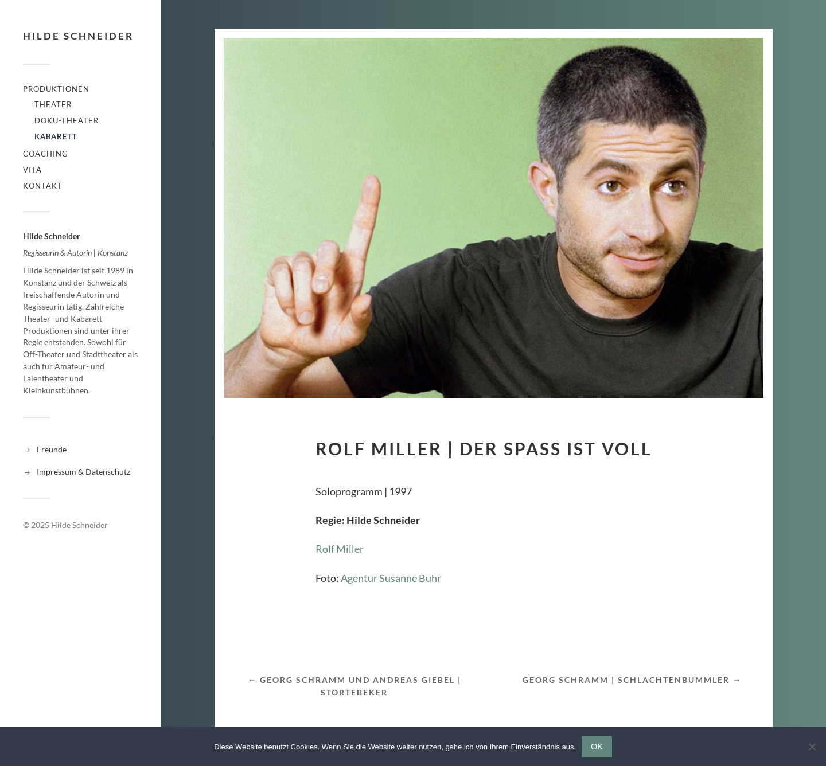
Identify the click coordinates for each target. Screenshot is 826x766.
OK (597, 746)
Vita (32, 169)
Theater (53, 104)
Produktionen (56, 88)
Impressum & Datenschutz (83, 471)
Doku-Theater (66, 120)
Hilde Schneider (78, 36)
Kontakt (43, 185)
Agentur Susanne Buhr (391, 578)
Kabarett (55, 136)
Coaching (45, 153)
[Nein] (811, 746)
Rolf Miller (339, 548)
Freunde (52, 449)
